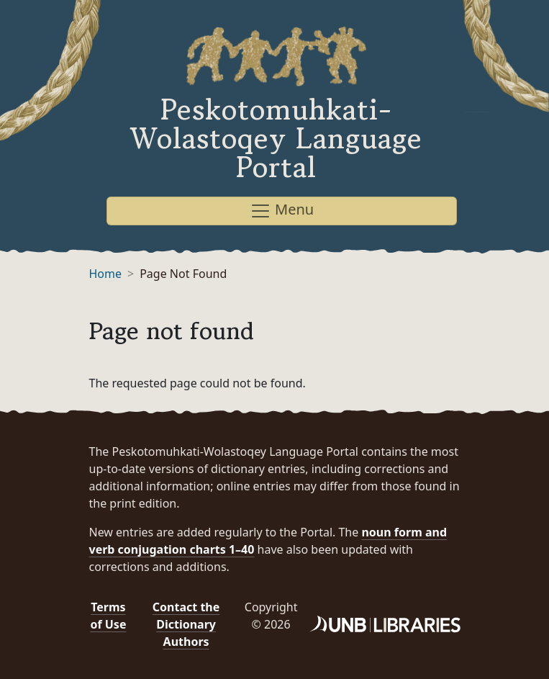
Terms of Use (108, 615)
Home (105, 274)
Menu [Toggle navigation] (282, 210)
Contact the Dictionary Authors (186, 624)
